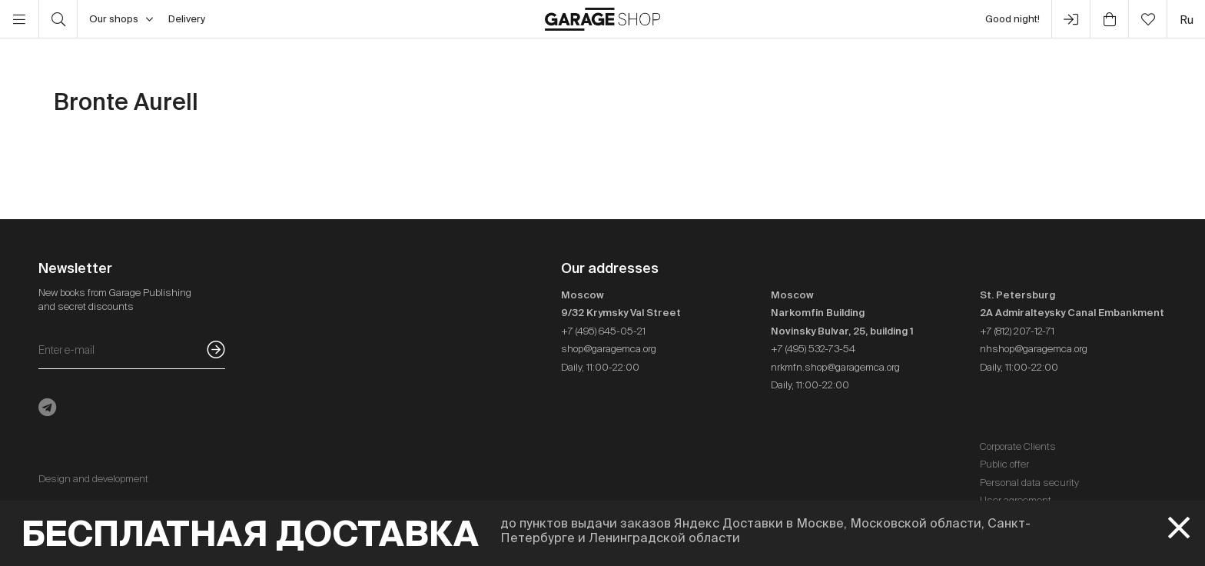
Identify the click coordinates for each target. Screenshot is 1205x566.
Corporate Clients (1018, 446)
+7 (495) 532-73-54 (813, 349)
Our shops (121, 19)
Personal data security (1029, 482)
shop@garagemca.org (608, 349)
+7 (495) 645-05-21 (603, 331)
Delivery (186, 19)
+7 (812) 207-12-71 (1017, 331)
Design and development (93, 478)
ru (1186, 19)
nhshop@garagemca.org (1033, 349)
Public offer (1004, 464)
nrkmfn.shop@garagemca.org (835, 367)
